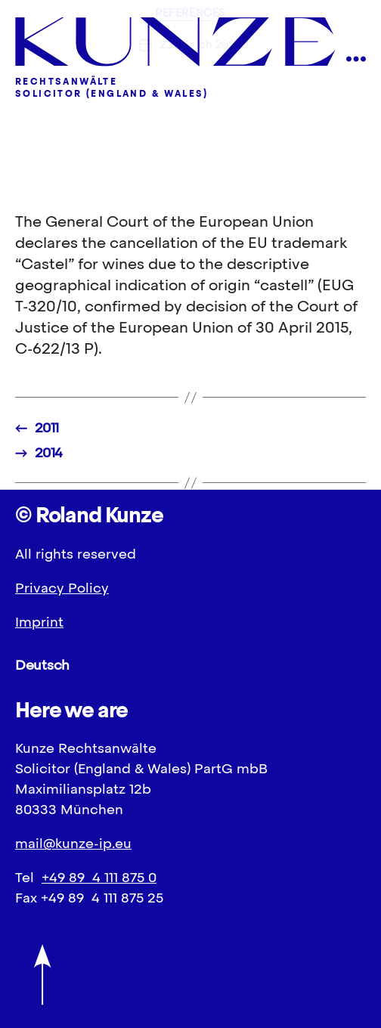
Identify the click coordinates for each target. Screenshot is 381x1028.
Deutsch (42, 664)
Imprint (39, 621)
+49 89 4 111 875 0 (99, 877)
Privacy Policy (62, 587)
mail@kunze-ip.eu (73, 843)
